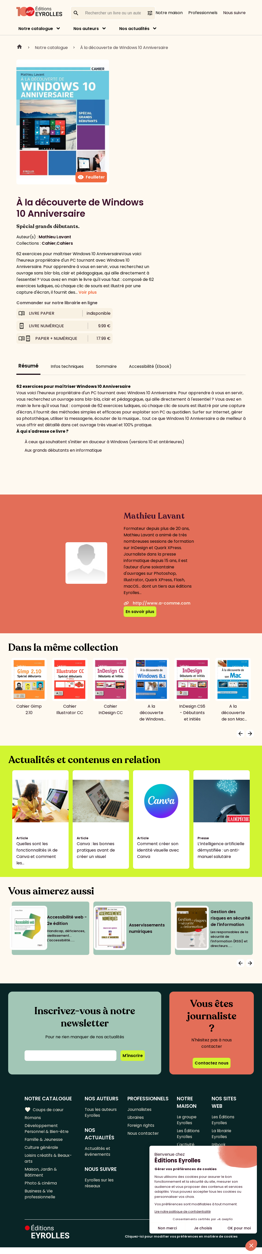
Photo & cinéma (41, 1188)
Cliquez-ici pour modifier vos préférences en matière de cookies (181, 1243)
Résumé (28, 365)
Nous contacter (143, 1135)
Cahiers (65, 243)
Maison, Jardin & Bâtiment (41, 1176)
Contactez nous (211, 1063)
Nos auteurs (86, 29)
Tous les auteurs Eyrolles (101, 1113)
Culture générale (42, 1150)
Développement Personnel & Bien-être (47, 1130)
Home (19, 47)
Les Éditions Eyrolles (188, 1135)
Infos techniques (67, 366)
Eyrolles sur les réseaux (99, 1185)
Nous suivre (234, 13)
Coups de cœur (44, 1110)
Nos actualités (134, 29)
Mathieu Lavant (55, 237)
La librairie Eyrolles (222, 1135)
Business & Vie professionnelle (40, 1200)
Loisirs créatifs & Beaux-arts (48, 1162)
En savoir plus (140, 612)
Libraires (135, 1118)
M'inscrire (133, 1056)
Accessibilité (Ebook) (150, 366)
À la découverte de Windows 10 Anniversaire (124, 48)
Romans (33, 1118)
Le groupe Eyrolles (187, 1120)
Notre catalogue (35, 29)
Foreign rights (141, 1127)
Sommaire (106, 366)
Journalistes (139, 1110)
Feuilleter (91, 177)
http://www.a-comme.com (157, 603)
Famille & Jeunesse (44, 1141)
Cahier (49, 243)
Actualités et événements (98, 1153)
